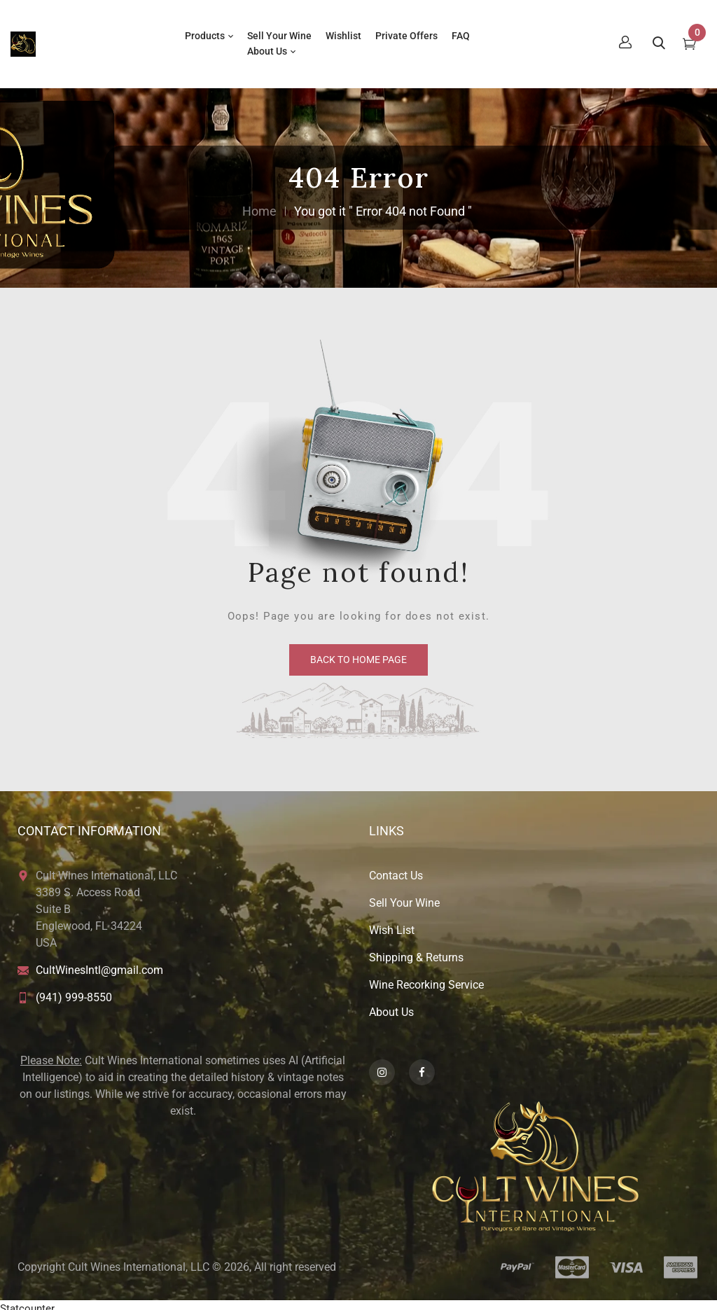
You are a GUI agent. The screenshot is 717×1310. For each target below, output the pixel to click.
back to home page (358, 652)
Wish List (392, 923)
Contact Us (396, 868)
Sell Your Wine (404, 896)
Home (259, 204)
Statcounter (27, 1301)
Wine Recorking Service (426, 977)
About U (388, 1005)
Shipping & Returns (416, 950)
